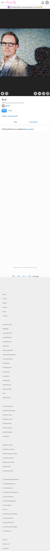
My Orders (6, 548)
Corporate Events (8, 359)
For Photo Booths (8, 488)
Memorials (6, 346)
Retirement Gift (7, 389)
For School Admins (8, 518)
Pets (4, 393)
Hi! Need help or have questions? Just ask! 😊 (26, 7)
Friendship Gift (7, 341)
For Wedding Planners (9, 484)
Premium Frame (7, 415)
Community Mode (8, 471)
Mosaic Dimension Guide (10, 453)
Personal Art (6, 363)
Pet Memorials (7, 397)
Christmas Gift (7, 385)
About (4, 311)
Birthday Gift (6, 380)
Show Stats (28, 129)
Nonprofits (6, 376)
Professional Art (7, 367)
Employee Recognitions (9, 354)
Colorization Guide (8, 458)
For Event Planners (8, 496)
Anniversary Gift (7, 324)
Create (4, 298)
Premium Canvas (7, 419)
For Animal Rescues (8, 522)
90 (24, 276)
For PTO (5, 509)
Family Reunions (7, 337)
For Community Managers (10, 527)
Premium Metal (7, 423)
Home (4, 294)
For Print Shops (7, 505)
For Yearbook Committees (10, 514)
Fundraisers (6, 372)
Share (10, 110)
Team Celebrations (8, 350)
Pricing (5, 307)
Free (4, 110)
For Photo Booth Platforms (10, 492)
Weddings (5, 329)
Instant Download (8, 406)
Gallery (5, 303)
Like (15, 122)
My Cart (5, 539)
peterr (7, 106)
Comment (33, 122)
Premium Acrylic (7, 428)
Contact (5, 316)
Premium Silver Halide (9, 410)
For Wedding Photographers (11, 479)
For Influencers (7, 531)
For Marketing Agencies (9, 501)
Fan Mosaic (6, 436)
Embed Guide (6, 466)
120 (29, 276)
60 (19, 276)
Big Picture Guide (7, 445)
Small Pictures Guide (8, 449)
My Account (6, 544)
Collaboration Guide (8, 462)
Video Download (7, 432)
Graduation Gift (7, 333)
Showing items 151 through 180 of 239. (25, 267)
